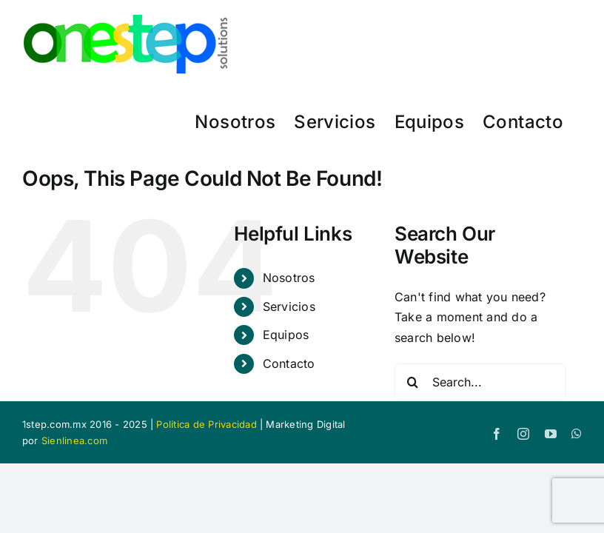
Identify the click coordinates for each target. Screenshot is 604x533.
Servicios (289, 306)
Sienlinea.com (74, 440)
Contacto (289, 363)
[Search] (413, 381)
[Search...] (480, 381)
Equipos (286, 334)
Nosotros (289, 277)
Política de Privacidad (206, 424)
